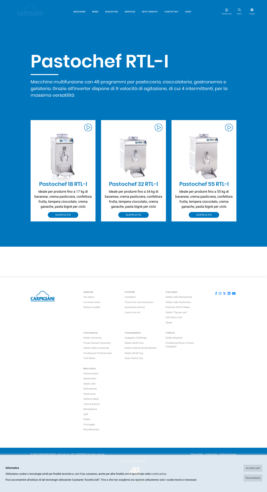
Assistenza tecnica (135, 307)
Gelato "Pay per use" (176, 312)
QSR (85, 414)
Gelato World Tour (134, 343)
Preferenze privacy (228, 454)
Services (130, 12)
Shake (169, 322)
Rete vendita (150, 12)
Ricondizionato (91, 429)
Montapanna (90, 409)
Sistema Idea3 (91, 398)
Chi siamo (88, 297)
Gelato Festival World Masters (141, 348)
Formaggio (89, 424)
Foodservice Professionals (97, 353)
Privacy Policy (197, 454)
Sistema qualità (91, 307)
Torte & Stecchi (91, 404)
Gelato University (92, 337)
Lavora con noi (132, 312)
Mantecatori (89, 378)
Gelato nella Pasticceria (178, 302)
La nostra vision (91, 302)
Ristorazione (90, 388)
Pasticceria (89, 393)
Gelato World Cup (134, 353)
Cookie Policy (211, 454)
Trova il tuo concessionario (139, 302)
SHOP (188, 12)
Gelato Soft (89, 383)
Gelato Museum (174, 337)
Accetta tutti (253, 468)
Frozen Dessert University (97, 343)
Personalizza (252, 477)
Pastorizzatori (90, 373)
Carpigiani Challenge (136, 337)
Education (111, 12)
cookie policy (158, 473)
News (95, 12)
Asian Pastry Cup (134, 358)
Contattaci (171, 12)
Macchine (79, 12)
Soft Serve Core (174, 317)
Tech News (89, 358)
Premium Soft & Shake (177, 307)
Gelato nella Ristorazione (179, 297)
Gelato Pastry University (96, 348)
